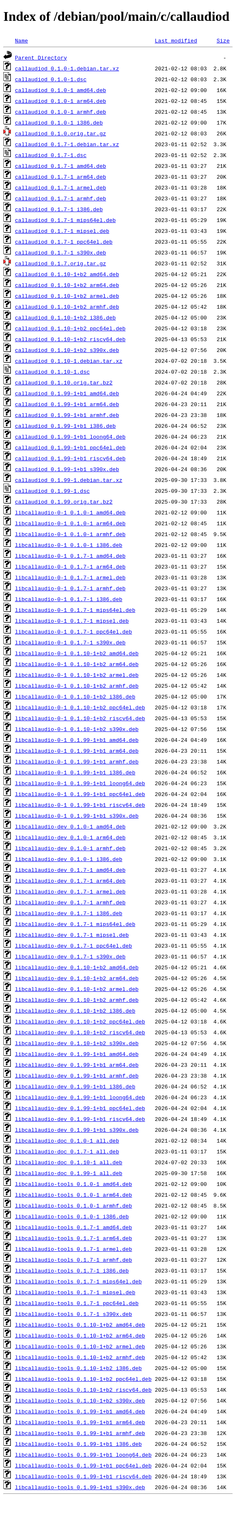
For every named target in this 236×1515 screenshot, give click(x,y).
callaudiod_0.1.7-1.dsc (51, 155)
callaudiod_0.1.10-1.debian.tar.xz (68, 360)
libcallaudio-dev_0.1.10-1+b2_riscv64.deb (80, 1032)
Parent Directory (41, 57)
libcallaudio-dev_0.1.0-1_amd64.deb (70, 826)
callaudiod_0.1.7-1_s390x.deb (60, 252)
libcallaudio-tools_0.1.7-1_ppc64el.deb (76, 1303)
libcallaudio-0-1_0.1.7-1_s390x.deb (70, 642)
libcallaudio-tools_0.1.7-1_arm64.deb (73, 1238)
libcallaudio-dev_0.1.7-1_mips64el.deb (75, 924)
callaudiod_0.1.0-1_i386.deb (59, 122)
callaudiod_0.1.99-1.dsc (52, 490)
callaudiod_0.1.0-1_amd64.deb (60, 90)
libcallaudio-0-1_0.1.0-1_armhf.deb (70, 534)
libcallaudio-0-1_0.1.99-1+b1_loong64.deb (80, 783)
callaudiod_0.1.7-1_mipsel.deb (62, 231)
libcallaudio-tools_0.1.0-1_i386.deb (72, 1216)
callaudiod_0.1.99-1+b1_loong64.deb (70, 436)
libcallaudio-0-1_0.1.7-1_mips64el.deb (75, 610)
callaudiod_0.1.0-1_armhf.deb (60, 111)
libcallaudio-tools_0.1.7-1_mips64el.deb (78, 1281)
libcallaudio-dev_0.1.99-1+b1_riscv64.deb (80, 1119)
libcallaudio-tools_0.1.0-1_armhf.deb (73, 1205)
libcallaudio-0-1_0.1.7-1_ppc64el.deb (73, 631)
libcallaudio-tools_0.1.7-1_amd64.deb (73, 1227)
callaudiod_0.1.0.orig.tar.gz (60, 133)
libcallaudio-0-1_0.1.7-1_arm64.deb (70, 566)
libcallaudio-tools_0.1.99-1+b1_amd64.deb (80, 1411)
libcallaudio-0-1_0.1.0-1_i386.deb (68, 545)
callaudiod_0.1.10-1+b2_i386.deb (65, 317)
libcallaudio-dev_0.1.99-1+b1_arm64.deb (76, 1064)
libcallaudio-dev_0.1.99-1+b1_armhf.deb (76, 1075)
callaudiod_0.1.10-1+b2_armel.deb (67, 296)
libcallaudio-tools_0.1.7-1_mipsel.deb (75, 1292)
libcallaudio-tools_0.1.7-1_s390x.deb (73, 1314)
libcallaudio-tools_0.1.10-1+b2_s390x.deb (80, 1400)
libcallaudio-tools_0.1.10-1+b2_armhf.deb (80, 1357)
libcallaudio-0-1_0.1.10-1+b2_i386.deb (75, 696)
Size (222, 40)
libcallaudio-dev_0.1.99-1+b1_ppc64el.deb (80, 1108)
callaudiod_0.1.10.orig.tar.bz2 (64, 382)
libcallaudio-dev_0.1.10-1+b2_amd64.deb (76, 967)
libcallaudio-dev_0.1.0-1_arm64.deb (70, 837)
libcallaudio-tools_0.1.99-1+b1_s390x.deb (80, 1487)
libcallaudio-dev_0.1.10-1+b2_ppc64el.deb (80, 1021)
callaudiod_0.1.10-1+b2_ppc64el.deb (70, 328)
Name (21, 40)
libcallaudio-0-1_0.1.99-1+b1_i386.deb (75, 772)
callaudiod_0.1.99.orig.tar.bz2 (64, 501)
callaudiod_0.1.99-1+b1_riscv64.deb (70, 458)
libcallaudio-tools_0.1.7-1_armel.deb (73, 1249)
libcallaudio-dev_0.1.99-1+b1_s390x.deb (76, 1129)
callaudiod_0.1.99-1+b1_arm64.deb (67, 404)
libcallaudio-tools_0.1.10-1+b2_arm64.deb (80, 1335)
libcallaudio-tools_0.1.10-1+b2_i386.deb (78, 1368)
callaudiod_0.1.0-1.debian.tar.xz (67, 68)
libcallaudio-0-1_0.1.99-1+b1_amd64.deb (76, 740)
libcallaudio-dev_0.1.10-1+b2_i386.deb (75, 1010)
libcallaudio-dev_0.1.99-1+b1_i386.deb (75, 1086)
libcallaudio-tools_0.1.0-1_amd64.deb (73, 1184)
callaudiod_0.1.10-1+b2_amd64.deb (67, 274)
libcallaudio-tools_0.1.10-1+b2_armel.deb (80, 1346)
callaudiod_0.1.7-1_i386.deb (59, 209)
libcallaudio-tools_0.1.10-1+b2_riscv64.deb (83, 1389)
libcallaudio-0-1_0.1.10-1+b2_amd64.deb (76, 653)
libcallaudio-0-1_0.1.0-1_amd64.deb (70, 512)
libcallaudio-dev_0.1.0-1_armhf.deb (70, 848)
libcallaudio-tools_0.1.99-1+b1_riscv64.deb (83, 1476)
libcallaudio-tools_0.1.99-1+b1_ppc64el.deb (83, 1465)
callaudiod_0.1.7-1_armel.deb (60, 187)
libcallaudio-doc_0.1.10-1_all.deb (68, 1162)
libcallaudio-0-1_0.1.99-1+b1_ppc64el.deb (80, 794)
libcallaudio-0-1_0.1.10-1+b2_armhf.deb (76, 685)
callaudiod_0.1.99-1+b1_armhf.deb (67, 415)
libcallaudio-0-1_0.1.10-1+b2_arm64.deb (76, 664)
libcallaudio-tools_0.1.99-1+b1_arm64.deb (80, 1422)
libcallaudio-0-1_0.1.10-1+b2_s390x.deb (76, 729)
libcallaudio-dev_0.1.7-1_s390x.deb (70, 956)
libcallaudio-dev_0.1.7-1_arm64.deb (70, 880)
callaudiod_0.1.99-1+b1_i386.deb (65, 425)
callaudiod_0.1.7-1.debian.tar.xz (67, 144)
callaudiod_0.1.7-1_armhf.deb (60, 198)
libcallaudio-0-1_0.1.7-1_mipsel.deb (72, 620)
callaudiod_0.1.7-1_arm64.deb (60, 176)
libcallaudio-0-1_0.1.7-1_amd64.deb (70, 555)
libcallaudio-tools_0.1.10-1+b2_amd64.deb (80, 1324)
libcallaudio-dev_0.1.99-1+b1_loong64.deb (80, 1097)
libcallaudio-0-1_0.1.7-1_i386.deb (68, 599)
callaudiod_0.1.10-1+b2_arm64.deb (67, 285)
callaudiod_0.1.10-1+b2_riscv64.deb (70, 339)
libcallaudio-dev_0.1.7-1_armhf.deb (70, 902)
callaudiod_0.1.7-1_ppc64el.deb (64, 241)
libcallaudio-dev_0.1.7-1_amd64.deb (70, 870)
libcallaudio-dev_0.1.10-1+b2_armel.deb (76, 989)
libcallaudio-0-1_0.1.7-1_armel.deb (70, 577)
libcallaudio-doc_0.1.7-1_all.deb (67, 1151)
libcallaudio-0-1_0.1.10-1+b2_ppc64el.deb (80, 707)
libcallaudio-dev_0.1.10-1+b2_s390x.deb (76, 1043)
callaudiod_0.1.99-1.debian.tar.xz (68, 480)
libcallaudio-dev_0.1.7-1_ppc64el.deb (73, 945)
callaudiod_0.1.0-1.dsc (51, 79)
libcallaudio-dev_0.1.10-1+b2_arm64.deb (76, 978)
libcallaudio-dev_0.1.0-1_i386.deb (68, 859)
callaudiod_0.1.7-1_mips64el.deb (65, 220)
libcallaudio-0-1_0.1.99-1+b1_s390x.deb (76, 815)
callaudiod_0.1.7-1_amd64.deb (60, 166)
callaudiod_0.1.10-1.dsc (52, 371)
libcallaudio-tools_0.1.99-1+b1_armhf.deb (80, 1433)
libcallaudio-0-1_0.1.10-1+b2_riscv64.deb (80, 718)
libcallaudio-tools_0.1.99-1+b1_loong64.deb (83, 1454)
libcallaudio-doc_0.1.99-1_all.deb (68, 1173)
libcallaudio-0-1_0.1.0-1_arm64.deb (70, 523)
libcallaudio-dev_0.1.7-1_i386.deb (68, 913)
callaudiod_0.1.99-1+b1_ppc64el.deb (70, 447)
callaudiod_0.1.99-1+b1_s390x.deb (67, 469)
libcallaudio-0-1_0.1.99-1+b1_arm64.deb (76, 750)
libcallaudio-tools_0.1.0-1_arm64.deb (73, 1194)
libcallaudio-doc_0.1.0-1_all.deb (67, 1140)
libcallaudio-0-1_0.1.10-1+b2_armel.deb (76, 675)
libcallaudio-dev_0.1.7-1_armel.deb (70, 891)
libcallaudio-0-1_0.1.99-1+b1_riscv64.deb (80, 805)
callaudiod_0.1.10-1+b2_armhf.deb (67, 306)
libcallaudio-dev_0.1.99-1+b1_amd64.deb (76, 1054)
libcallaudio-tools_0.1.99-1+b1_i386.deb (78, 1444)
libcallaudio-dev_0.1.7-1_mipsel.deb (72, 934)
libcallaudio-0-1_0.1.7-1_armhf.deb (70, 588)
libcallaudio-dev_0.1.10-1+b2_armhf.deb (76, 999)
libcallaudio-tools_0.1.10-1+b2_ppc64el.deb (83, 1379)
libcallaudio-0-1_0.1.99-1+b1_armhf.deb (76, 761)
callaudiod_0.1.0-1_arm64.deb (60, 101)
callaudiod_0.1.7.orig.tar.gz (60, 263)
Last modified (176, 40)
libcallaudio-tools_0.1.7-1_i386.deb (72, 1270)
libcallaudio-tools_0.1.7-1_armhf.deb (73, 1259)
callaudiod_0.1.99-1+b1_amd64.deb (67, 393)
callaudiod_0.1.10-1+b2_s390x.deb (67, 350)
